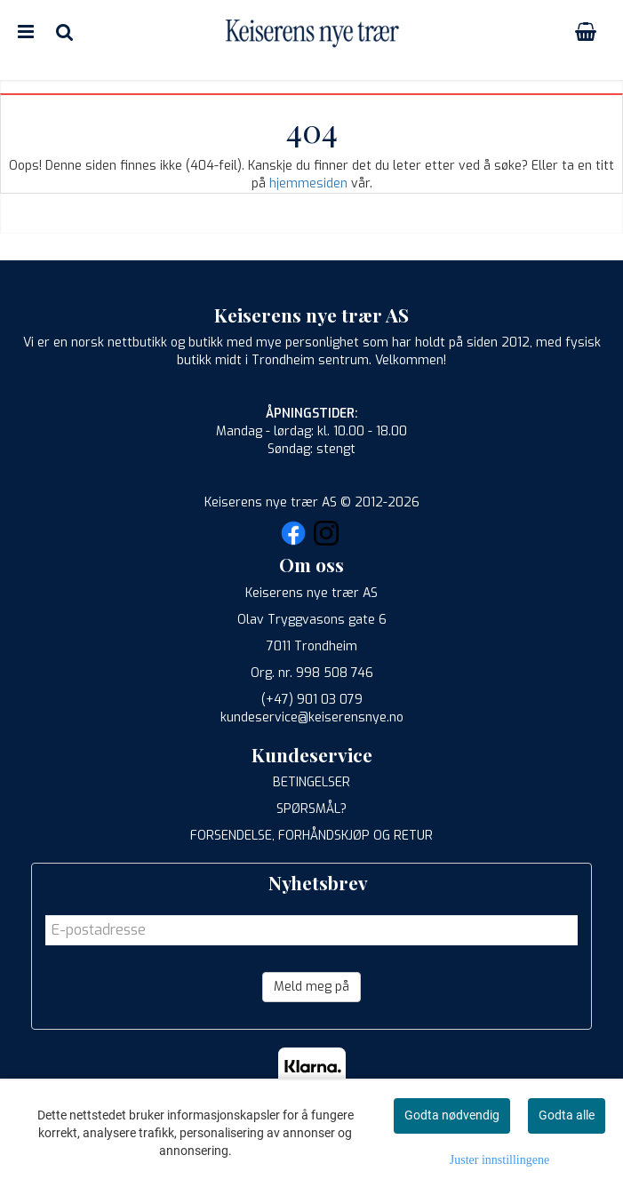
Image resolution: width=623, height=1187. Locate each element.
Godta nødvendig (451, 1115)
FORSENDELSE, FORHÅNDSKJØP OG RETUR (311, 835)
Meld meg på (311, 986)
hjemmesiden (308, 183)
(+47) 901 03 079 (312, 699)
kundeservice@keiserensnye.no (311, 717)
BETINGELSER (311, 782)
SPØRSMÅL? (311, 809)
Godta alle (567, 1115)
